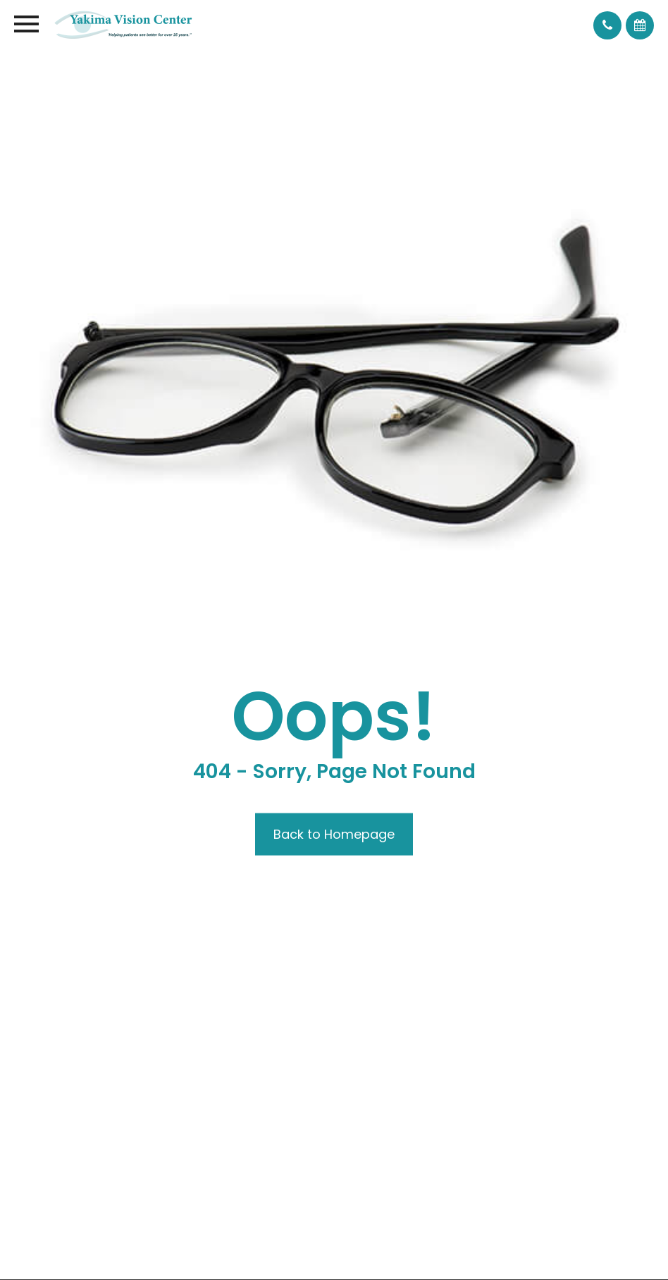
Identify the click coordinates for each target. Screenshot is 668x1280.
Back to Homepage (334, 834)
